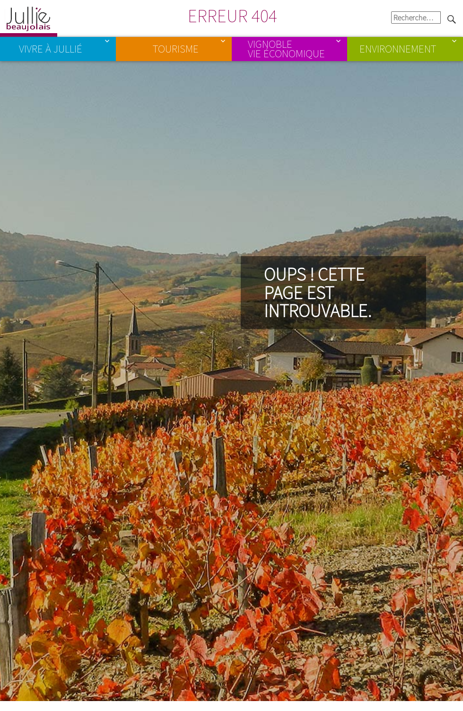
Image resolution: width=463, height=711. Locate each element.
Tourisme (176, 48)
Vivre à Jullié (50, 48)
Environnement (397, 48)
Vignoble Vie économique (286, 48)
